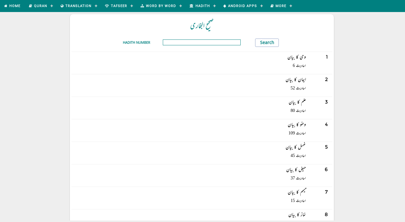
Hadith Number (136, 42)
